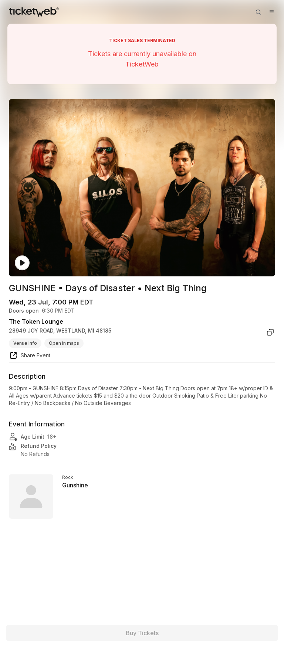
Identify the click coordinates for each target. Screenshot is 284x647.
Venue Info (25, 343)
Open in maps (64, 343)
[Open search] (258, 12)
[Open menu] (271, 12)
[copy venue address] (270, 332)
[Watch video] (22, 262)
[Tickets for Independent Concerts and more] (34, 12)
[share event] (29, 356)
